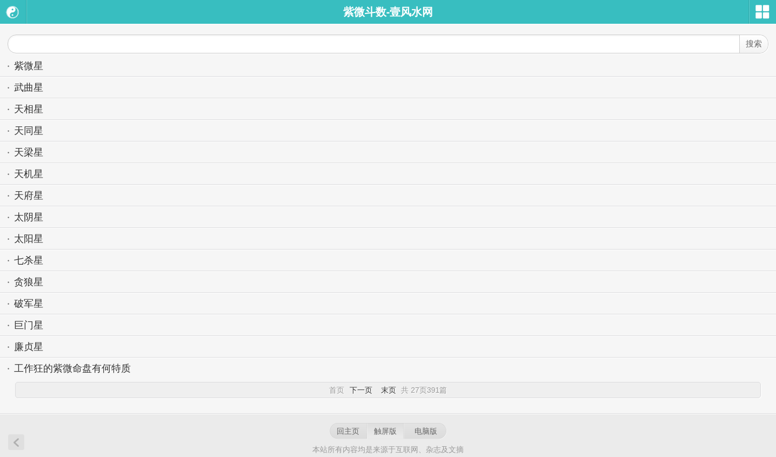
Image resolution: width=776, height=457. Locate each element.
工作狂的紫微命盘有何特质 (72, 368)
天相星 (28, 109)
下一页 (361, 390)
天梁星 (28, 152)
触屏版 (385, 431)
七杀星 (28, 260)
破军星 (28, 303)
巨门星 (28, 325)
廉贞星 (28, 346)
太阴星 (28, 217)
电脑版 (425, 431)
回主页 (348, 431)
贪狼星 (28, 282)
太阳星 (28, 238)
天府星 (28, 195)
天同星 (28, 130)
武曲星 (28, 87)
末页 (388, 390)
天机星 (28, 174)
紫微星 (28, 66)
